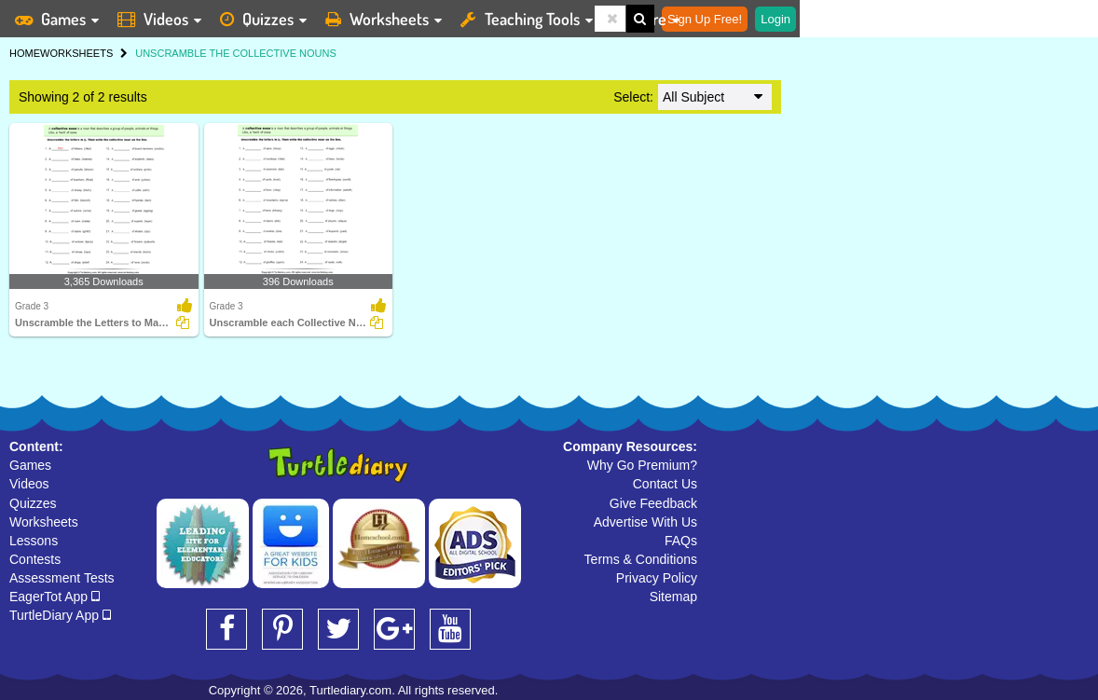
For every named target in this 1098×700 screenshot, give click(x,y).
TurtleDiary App (60, 615)
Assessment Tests (62, 577)
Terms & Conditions (640, 559)
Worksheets (43, 522)
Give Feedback (653, 503)
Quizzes (33, 503)
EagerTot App (54, 596)
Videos (29, 483)
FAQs (681, 540)
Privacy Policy (656, 577)
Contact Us (665, 483)
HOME (24, 53)
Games (30, 465)
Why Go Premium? (642, 465)
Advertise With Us (645, 522)
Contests (35, 559)
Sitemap (673, 596)
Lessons (33, 540)
